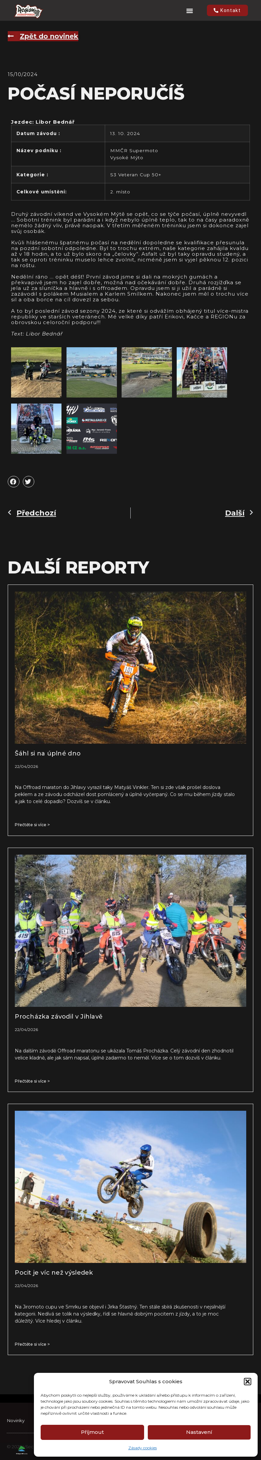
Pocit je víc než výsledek (54, 1272)
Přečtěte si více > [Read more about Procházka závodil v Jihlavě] (32, 1081)
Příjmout (92, 1432)
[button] (247, 1381)
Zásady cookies (142, 1447)
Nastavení (199, 1432)
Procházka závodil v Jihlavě (58, 1016)
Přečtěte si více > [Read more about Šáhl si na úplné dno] (32, 824)
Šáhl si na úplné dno (48, 753)
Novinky (16, 1429)
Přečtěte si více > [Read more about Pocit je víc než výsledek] (32, 1344)
